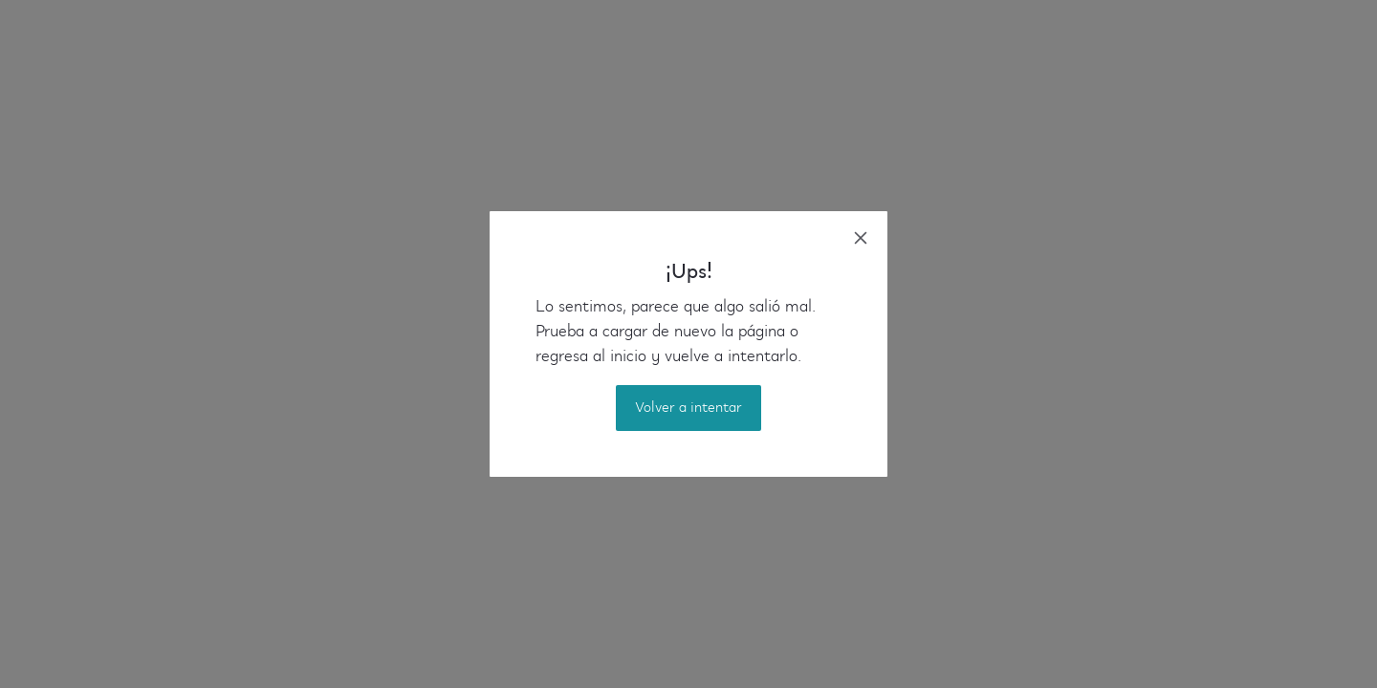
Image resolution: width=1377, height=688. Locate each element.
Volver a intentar (688, 408)
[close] (860, 237)
